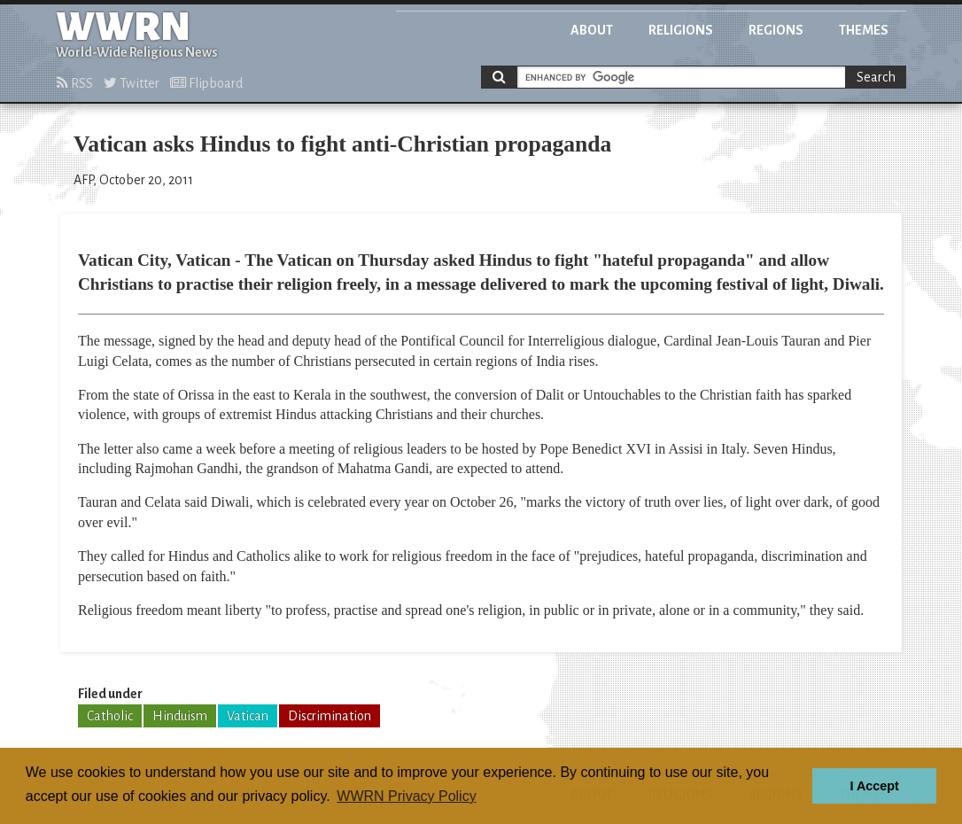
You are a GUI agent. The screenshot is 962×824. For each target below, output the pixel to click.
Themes (863, 30)
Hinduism (179, 716)
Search (876, 77)
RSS (75, 83)
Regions (776, 30)
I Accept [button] (874, 786)
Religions (680, 30)
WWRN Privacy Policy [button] (406, 796)
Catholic (110, 716)
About (591, 30)
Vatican (247, 716)
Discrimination (329, 716)
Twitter (131, 83)
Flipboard (206, 83)
